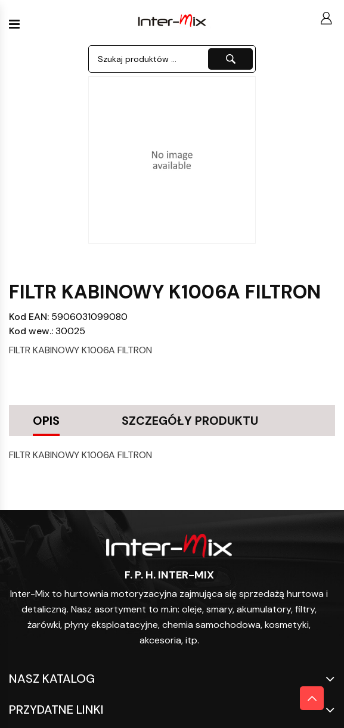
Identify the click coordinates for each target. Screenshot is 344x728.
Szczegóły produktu (190, 420)
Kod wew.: (31, 331)
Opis (46, 420)
